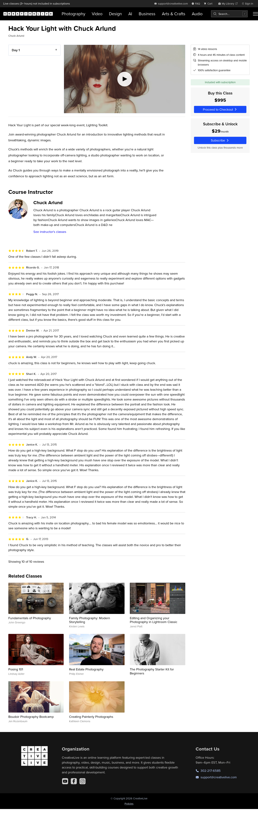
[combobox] (229, 14)
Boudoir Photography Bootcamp (31, 716)
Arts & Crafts (173, 14)
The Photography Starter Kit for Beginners (152, 671)
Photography (73, 14)
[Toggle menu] (255, 14)
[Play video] (124, 79)
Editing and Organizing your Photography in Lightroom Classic (153, 620)
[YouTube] (65, 781)
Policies (129, 804)
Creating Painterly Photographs (91, 716)
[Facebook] (74, 781)
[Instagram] (82, 781)
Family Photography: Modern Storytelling (89, 620)
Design (115, 14)
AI (130, 14)
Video (97, 14)
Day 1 (16, 50)
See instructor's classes (49, 231)
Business (147, 14)
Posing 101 (15, 669)
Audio (197, 14)
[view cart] (209, 3)
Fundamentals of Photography (29, 618)
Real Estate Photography (86, 669)
